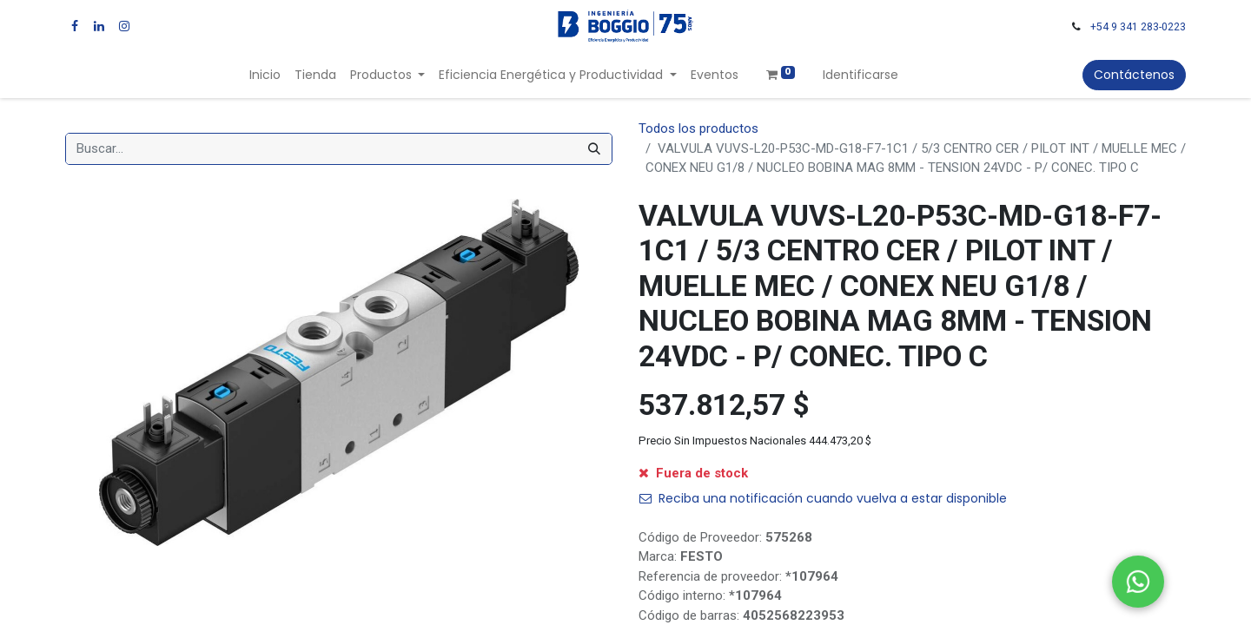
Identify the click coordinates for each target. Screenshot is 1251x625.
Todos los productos (698, 128)
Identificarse (860, 74)
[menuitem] (265, 75)
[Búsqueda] (594, 149)
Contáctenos (1134, 74)
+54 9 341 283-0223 (1138, 27)
